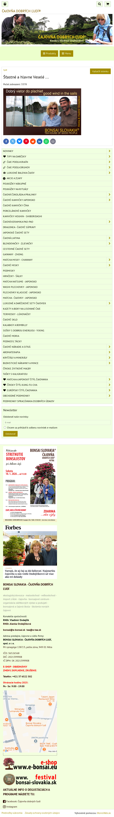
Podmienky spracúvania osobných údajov (28, 401)
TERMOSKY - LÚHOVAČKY (17, 314)
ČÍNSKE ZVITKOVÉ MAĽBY (17, 368)
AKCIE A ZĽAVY (12, 178)
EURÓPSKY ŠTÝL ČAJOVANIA (57, 390)
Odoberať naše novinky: (15, 416)
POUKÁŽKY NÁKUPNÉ (14, 183)
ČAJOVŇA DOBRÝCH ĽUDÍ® (21, 11)
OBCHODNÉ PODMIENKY (57, 395)
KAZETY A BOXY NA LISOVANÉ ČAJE (21, 308)
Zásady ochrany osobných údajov (42, 812)
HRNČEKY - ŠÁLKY (13, 276)
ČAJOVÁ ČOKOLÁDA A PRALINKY (57, 194)
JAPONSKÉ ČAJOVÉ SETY (16, 232)
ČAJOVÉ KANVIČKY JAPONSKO (57, 200)
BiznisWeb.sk (104, 813)
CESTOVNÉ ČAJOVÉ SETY (16, 248)
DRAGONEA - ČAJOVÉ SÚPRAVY (19, 227)
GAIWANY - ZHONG (13, 254)
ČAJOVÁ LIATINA (57, 238)
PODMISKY (9, 270)
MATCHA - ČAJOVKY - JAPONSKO (20, 297)
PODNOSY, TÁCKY (12, 341)
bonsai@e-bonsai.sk (14, 629)
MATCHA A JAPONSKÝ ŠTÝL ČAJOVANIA (57, 379)
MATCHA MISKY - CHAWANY (57, 259)
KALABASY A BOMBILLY (15, 325)
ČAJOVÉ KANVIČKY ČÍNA (16, 205)
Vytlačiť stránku (100, 71)
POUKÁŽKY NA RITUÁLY (15, 189)
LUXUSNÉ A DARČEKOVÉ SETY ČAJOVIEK (57, 303)
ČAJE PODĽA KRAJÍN (57, 162)
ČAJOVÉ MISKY (57, 265)
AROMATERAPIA (57, 352)
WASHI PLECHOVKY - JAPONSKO (20, 286)
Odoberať (10, 433)
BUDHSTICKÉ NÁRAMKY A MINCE (57, 363)
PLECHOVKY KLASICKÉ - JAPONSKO (22, 292)
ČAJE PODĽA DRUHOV (57, 167)
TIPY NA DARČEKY (57, 156)
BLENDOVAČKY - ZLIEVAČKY (57, 243)
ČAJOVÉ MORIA (11, 335)
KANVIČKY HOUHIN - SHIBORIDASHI (22, 216)
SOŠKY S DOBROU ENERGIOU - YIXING (23, 330)
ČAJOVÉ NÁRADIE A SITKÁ (57, 346)
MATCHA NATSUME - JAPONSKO (20, 281)
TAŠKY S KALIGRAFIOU (15, 373)
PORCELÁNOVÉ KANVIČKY (17, 210)
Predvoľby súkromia (12, 812)
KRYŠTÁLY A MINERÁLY (57, 357)
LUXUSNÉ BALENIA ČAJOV (57, 172)
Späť (5, 70)
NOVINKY (57, 151)
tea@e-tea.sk (33, 629)
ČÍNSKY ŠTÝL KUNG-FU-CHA (57, 384)
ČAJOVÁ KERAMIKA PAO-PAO (57, 221)
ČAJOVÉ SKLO (10, 319)
